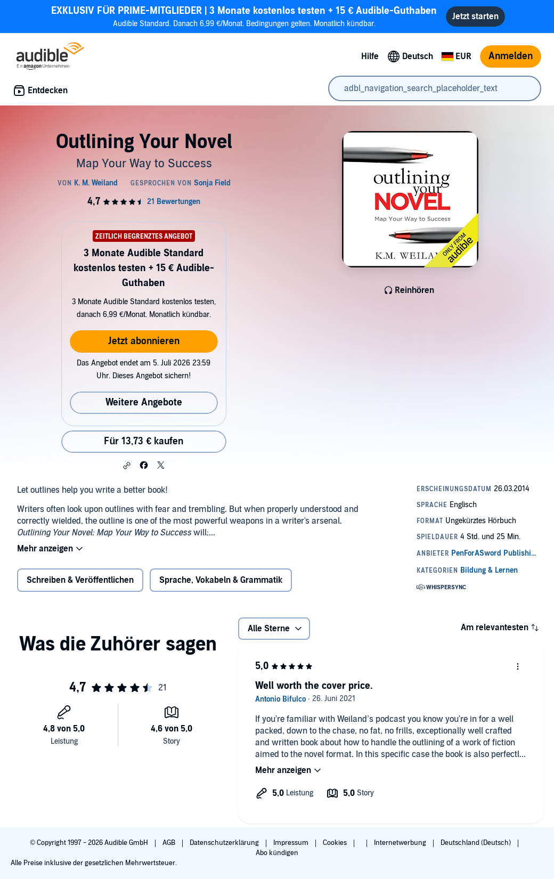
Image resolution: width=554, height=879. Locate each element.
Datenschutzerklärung (225, 843)
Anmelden (510, 56)
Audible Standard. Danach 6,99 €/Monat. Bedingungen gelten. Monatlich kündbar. (244, 16)
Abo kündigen (277, 853)
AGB (169, 843)
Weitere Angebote (143, 402)
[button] (127, 465)
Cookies (335, 843)
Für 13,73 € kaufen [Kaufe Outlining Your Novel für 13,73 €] (143, 441)
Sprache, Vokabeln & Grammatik (220, 580)
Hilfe (370, 56)
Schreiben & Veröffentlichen (80, 580)
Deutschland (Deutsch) (476, 843)
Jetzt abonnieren (144, 341)
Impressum (291, 843)
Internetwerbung (401, 843)
